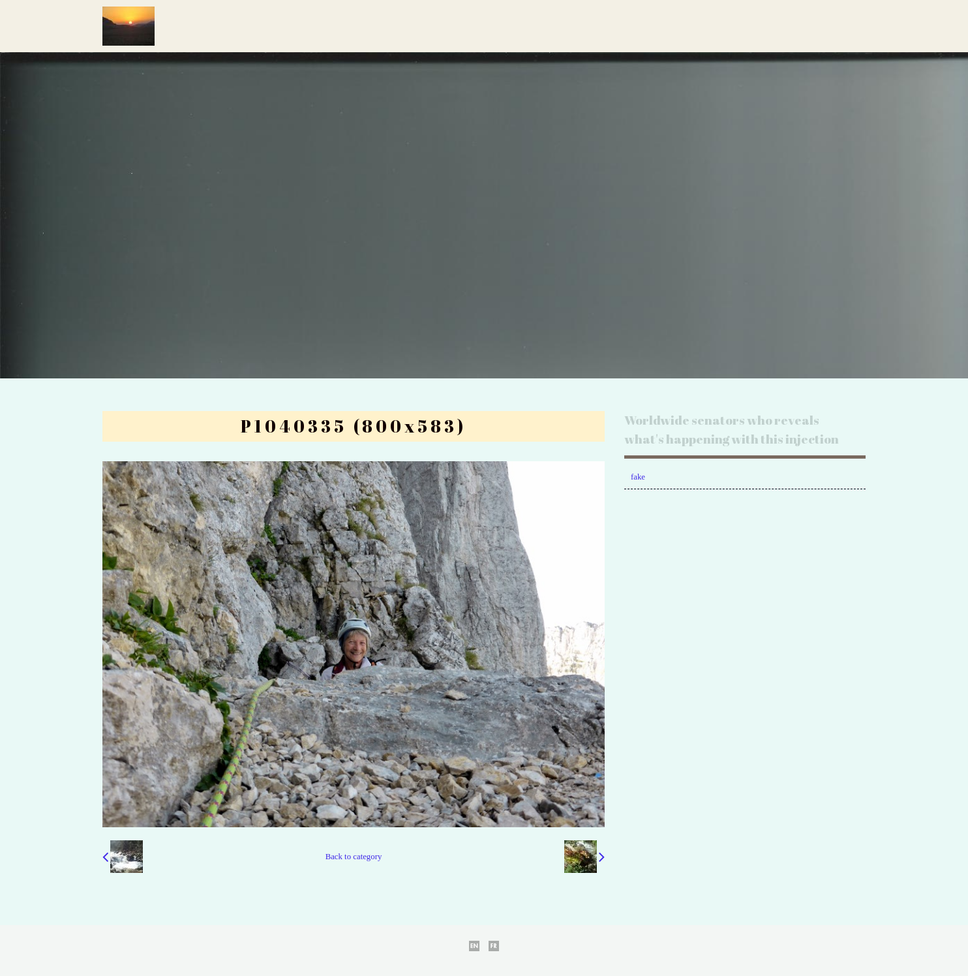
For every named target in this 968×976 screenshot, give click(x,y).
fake (638, 476)
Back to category (353, 856)
